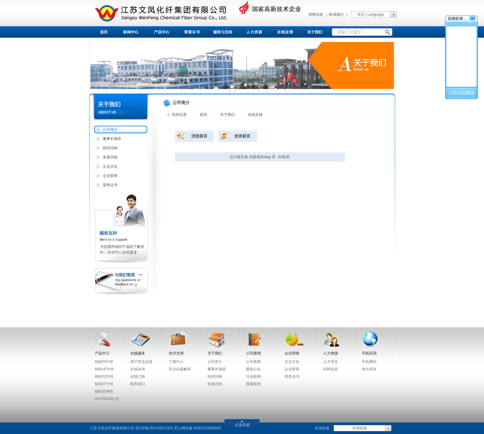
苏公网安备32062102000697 (197, 428)
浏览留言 (199, 136)
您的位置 (179, 114)
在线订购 (137, 376)
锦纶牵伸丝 (104, 391)
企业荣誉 (110, 176)
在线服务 (137, 353)
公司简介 (110, 129)
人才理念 (330, 362)
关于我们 (315, 32)
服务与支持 (223, 32)
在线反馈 (285, 32)
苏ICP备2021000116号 (154, 428)
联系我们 (336, 14)
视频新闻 (253, 384)
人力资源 (330, 353)
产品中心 (161, 32)
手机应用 (369, 353)
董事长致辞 (112, 139)
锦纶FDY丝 (104, 362)
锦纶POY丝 (104, 376)
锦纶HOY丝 (104, 369)
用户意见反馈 (141, 362)
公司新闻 (253, 353)
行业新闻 (253, 376)
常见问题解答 (180, 369)
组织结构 (110, 148)
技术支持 (176, 353)
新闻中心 (130, 32)
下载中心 (176, 362)
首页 (101, 32)
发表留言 (242, 136)
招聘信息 (315, 14)
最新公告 (253, 369)
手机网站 (369, 362)
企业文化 (110, 166)
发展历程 (110, 157)
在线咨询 (137, 369)
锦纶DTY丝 (104, 384)
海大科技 (369, 369)
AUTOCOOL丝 (107, 399)
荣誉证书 (192, 32)
